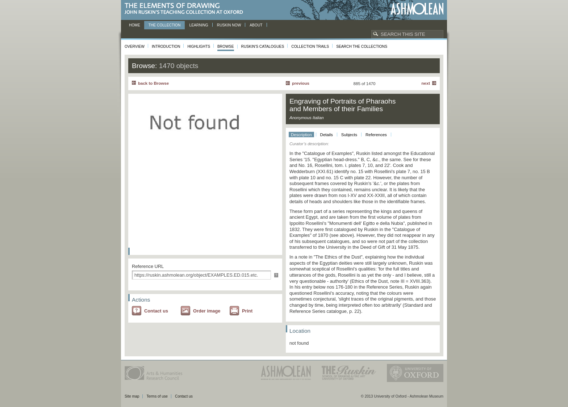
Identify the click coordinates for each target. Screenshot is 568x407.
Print (247, 311)
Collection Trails (310, 47)
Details (326, 135)
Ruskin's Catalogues (262, 47)
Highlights (198, 47)
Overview (135, 47)
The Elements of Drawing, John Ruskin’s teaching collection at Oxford (186, 9)
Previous (300, 83)
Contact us (156, 311)
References (376, 135)
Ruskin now (229, 25)
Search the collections (361, 47)
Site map (132, 396)
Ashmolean (417, 9)
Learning (198, 25)
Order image (206, 311)
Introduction (166, 47)
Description (301, 135)
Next (425, 83)
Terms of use (157, 396)
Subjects (349, 135)
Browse (225, 47)
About (256, 25)
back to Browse (153, 83)
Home (134, 25)
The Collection (165, 25)
